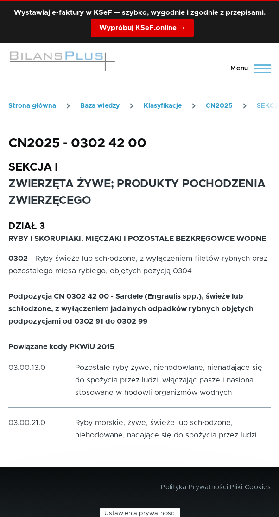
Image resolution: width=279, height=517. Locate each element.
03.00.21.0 (26, 422)
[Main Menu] (247, 68)
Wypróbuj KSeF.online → (142, 28)
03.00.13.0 (26, 367)
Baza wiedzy (100, 106)
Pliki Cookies (250, 487)
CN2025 (219, 106)
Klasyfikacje (163, 106)
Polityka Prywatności (194, 487)
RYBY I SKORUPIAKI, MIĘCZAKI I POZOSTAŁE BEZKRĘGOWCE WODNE (137, 238)
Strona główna (32, 106)
